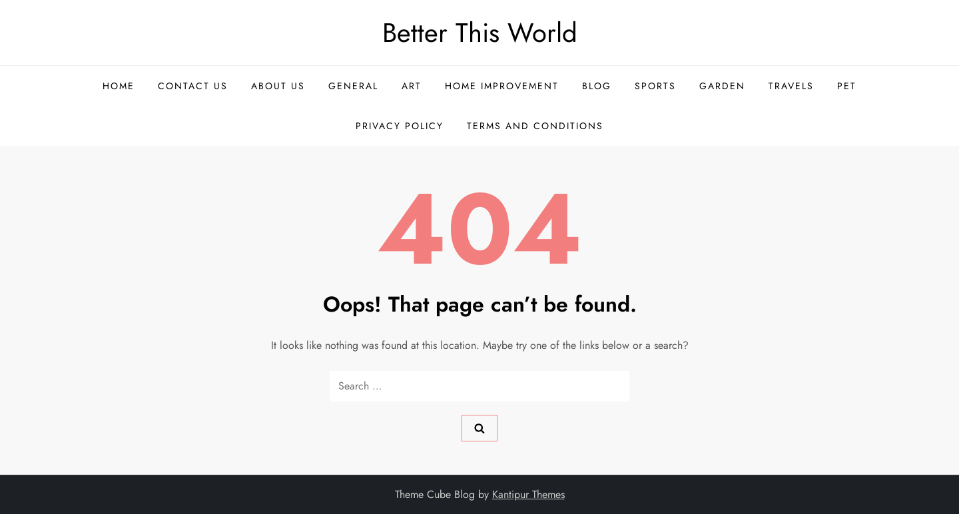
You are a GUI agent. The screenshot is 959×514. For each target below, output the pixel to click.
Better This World (479, 32)
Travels (791, 86)
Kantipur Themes (528, 494)
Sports (655, 86)
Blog (596, 86)
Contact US (193, 86)
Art (412, 86)
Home (119, 86)
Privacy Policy (400, 125)
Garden (722, 86)
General (353, 86)
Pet (846, 86)
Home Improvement (502, 86)
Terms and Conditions (535, 125)
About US (278, 86)
